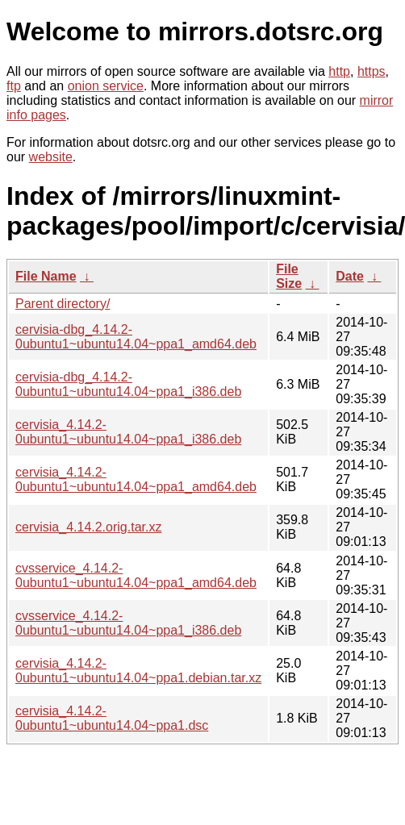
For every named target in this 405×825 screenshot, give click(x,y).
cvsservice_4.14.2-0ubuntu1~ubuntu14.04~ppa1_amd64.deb (136, 575)
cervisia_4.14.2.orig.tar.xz (88, 527)
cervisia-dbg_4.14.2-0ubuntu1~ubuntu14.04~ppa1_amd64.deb (136, 337)
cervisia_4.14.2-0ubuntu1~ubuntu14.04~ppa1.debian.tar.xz (138, 670)
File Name (46, 276)
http (339, 71)
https (371, 71)
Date (350, 276)
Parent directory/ (62, 303)
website (51, 157)
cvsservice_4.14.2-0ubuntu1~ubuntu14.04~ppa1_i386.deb (128, 623)
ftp (13, 86)
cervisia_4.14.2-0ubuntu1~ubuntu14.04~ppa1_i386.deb (128, 432)
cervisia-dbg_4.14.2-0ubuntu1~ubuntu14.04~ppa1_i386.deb (128, 384)
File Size (289, 276)
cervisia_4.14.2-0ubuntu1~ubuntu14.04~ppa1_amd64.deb (136, 479)
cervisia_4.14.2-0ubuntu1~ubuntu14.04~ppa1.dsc (111, 718)
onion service (106, 86)
